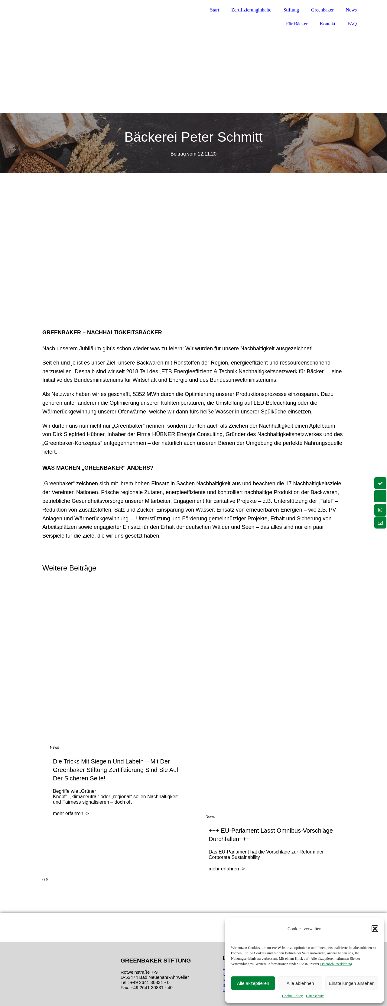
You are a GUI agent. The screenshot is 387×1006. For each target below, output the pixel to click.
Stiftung (291, 9)
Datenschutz (315, 996)
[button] (375, 929)
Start (214, 9)
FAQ (352, 23)
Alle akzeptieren (253, 983)
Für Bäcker (297, 23)
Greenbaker (322, 9)
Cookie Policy (292, 996)
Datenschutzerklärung (336, 964)
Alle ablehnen (300, 983)
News (351, 9)
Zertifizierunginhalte (251, 9)
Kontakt (328, 23)
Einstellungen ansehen (352, 983)
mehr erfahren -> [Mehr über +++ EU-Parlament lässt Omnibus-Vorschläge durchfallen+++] (227, 868)
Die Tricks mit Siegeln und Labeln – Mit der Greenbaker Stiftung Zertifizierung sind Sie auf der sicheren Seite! (115, 770)
